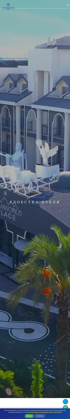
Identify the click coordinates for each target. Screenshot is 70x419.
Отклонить (39, 416)
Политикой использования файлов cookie (40, 412)
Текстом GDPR (57, 412)
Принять (29, 416)
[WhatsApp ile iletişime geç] (65, 407)
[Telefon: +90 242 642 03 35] (65, 401)
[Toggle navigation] (67, 5)
